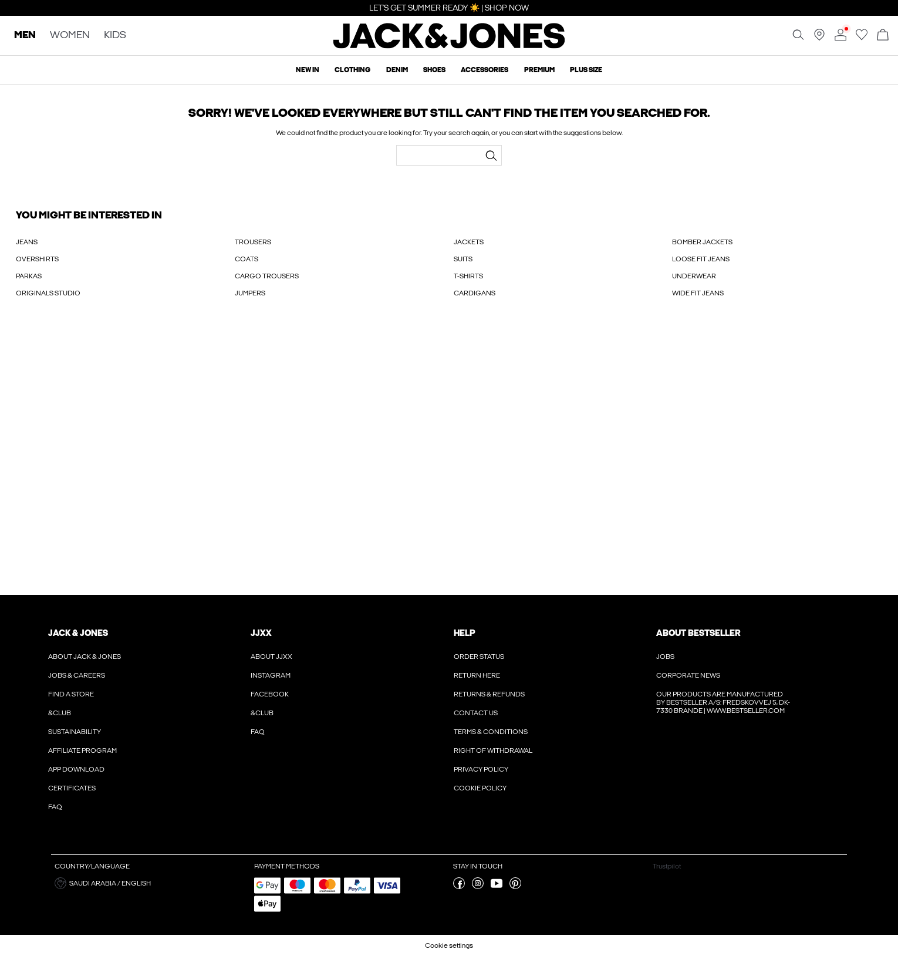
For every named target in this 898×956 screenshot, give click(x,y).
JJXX (261, 633)
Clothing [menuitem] (352, 70)
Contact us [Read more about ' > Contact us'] (476, 713)
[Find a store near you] (819, 38)
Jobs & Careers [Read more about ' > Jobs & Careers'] (76, 675)
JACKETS (469, 242)
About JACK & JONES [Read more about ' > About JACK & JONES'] (84, 656)
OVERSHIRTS (37, 259)
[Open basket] (883, 35)
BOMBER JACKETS (702, 242)
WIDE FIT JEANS (698, 293)
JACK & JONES (78, 633)
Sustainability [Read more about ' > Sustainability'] (74, 732)
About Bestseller (698, 633)
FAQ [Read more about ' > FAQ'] (55, 807)
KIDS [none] (115, 35)
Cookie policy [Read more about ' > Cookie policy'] (480, 788)
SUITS (463, 259)
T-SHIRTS (468, 276)
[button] (150, 883)
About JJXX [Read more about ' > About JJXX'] (271, 656)
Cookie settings (449, 945)
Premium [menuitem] (539, 70)
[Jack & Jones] (449, 46)
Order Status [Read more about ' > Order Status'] (479, 656)
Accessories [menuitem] (484, 70)
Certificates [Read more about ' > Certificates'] (72, 788)
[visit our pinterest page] (515, 887)
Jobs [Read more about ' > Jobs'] (665, 656)
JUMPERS (250, 293)
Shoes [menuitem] (434, 70)
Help (464, 633)
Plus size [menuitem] (586, 70)
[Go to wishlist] (861, 38)
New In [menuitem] (307, 70)
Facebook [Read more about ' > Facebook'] (270, 694)
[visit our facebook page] (459, 887)
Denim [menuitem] (397, 70)
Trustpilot (667, 866)
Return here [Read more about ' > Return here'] (477, 675)
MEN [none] (25, 35)
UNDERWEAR (694, 276)
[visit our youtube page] (496, 887)
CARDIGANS (474, 293)
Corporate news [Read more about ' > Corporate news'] (688, 675)
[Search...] (491, 156)
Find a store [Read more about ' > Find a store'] (71, 694)
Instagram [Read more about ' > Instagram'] (271, 675)
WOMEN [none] (70, 35)
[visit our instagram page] (478, 887)
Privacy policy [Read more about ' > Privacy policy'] (481, 769)
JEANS (27, 242)
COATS (246, 259)
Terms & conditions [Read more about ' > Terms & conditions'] (491, 732)
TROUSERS (253, 242)
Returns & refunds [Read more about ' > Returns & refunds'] (489, 694)
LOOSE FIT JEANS (701, 259)
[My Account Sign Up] (449, 458)
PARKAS (29, 276)
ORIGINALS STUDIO (48, 293)
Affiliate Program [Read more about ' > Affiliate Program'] (82, 750)
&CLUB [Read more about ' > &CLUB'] (59, 713)
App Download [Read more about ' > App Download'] (76, 769)
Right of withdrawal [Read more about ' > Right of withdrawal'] (493, 750)
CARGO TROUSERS (267, 276)
